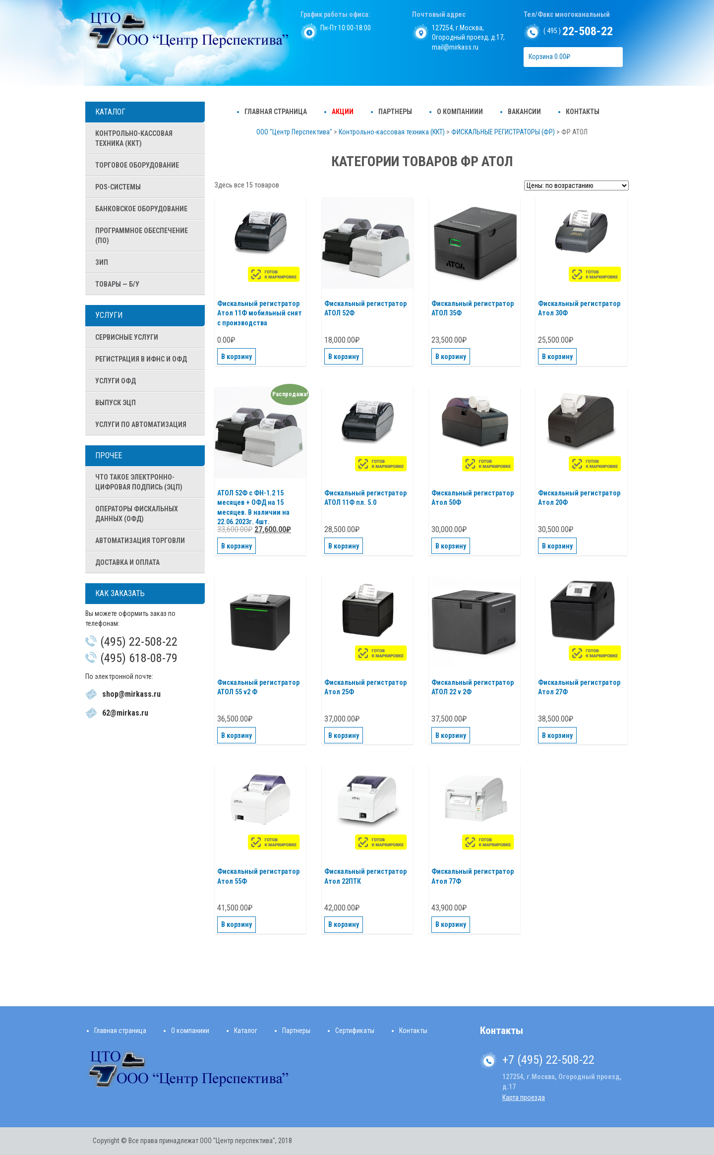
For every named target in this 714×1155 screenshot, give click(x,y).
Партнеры (395, 112)
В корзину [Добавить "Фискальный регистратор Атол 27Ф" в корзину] (557, 735)
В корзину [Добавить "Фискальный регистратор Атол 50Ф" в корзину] (450, 546)
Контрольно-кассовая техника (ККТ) (134, 138)
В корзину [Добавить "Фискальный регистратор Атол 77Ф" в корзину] (450, 924)
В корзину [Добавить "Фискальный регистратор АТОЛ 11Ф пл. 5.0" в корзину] (343, 546)
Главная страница (275, 112)
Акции (343, 112)
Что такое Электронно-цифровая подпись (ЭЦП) (138, 482)
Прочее (108, 455)
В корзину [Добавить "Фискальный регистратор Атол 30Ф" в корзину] (557, 357)
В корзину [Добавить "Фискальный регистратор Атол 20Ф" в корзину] (557, 546)
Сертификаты (354, 1030)
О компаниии (460, 112)
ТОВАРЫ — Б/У (117, 284)
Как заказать (120, 593)
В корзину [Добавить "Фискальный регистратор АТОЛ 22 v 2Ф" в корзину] (450, 735)
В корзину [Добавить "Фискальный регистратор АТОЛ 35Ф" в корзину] (450, 357)
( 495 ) (578, 31)
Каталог (110, 112)
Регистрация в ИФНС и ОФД (141, 359)
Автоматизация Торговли (140, 541)
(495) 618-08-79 (139, 658)
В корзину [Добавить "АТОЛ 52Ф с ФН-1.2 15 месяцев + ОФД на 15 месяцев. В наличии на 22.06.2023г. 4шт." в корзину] (236, 546)
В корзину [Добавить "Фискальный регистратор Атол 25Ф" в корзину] (343, 735)
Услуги (108, 315)
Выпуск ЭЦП (115, 403)
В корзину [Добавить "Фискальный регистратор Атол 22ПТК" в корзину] (343, 924)
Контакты (582, 112)
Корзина (549, 57)
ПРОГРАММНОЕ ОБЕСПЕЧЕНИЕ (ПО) (141, 235)
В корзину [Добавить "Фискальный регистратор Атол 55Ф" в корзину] (236, 924)
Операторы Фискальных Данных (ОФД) (136, 514)
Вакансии (524, 112)
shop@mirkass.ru (131, 694)
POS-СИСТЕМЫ (118, 187)
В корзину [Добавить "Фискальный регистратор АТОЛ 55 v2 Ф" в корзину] (236, 735)
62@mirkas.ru (125, 713)
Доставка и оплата (127, 562)
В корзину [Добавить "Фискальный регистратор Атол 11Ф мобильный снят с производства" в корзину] (236, 357)
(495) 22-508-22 (139, 642)
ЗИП (101, 262)
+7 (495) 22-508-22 (548, 1060)
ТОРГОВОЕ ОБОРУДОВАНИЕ (137, 165)
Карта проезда (523, 1097)
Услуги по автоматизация (140, 424)
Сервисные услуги (126, 337)
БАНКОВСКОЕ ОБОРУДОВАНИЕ (141, 209)
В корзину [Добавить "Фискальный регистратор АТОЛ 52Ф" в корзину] (343, 357)
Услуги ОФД (115, 381)
